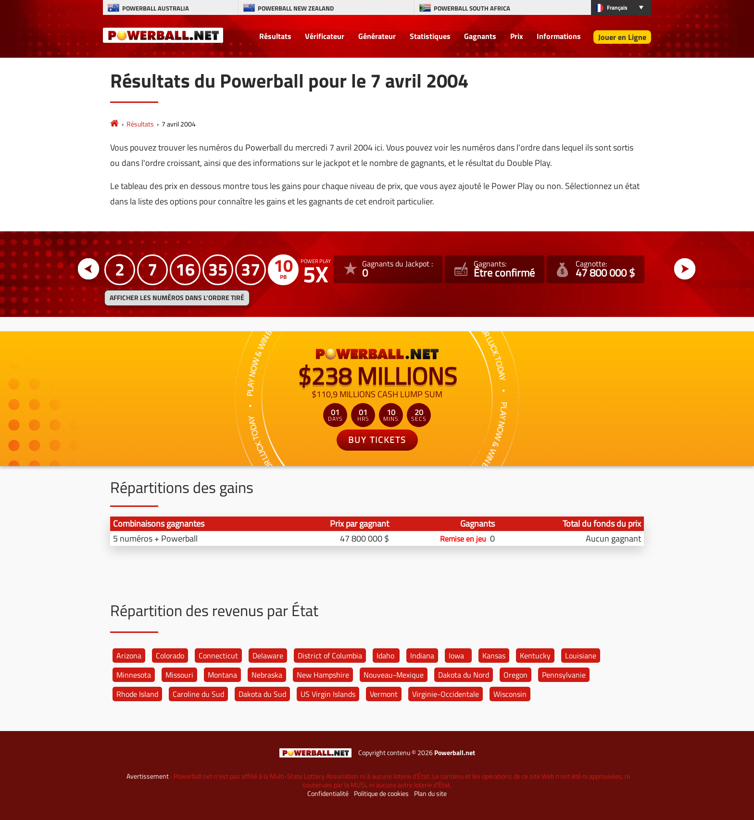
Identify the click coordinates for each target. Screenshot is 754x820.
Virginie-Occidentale (445, 694)
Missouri (179, 675)
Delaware (267, 655)
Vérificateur (324, 36)
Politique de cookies (381, 793)
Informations (559, 36)
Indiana (422, 655)
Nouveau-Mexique (394, 675)
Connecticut (218, 655)
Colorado (170, 655)
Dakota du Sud (262, 694)
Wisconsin (510, 694)
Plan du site (430, 793)
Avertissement (147, 776)
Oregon (515, 675)
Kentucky (535, 655)
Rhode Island (137, 694)
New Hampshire (323, 675)
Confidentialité (328, 793)
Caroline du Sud (198, 694)
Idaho (385, 655)
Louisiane (580, 655)
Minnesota (133, 675)
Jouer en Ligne (622, 37)
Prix (516, 36)
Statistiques (430, 36)
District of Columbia (330, 655)
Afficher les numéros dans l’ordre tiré (177, 298)
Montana (222, 675)
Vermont (384, 694)
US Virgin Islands (328, 694)
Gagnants (480, 36)
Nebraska (266, 675)
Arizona (128, 655)
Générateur (377, 36)
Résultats (275, 36)
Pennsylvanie (564, 675)
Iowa (456, 655)
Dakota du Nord (463, 675)
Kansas (493, 655)
